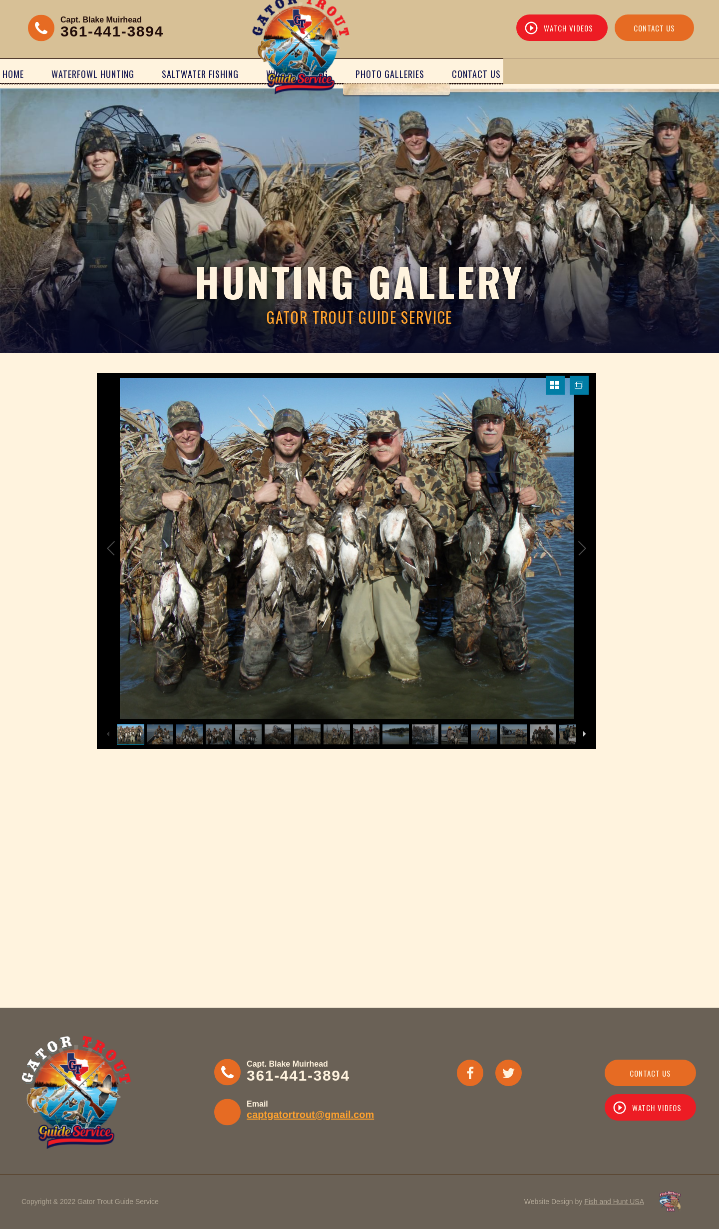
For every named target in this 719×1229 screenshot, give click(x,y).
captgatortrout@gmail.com (310, 1114)
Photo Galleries (558, 73)
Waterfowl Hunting (137, 73)
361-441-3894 (112, 31)
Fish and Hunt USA (614, 1202)
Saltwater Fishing (245, 73)
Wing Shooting (465, 73)
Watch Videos (568, 27)
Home (58, 73)
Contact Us (654, 27)
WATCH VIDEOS (657, 1107)
